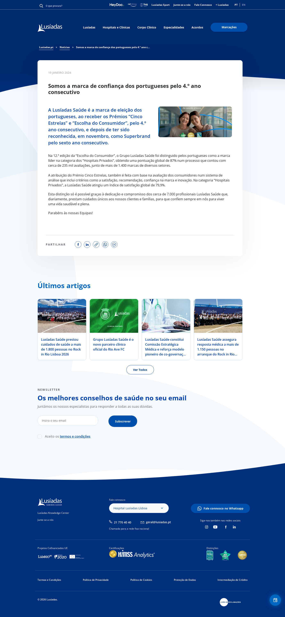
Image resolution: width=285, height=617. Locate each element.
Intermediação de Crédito (232, 578)
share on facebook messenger (114, 244)
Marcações (229, 27)
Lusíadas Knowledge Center (53, 511)
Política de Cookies (141, 578)
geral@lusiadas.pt (158, 521)
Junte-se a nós (181, 5)
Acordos (197, 27)
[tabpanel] (62, 329)
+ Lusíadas (222, 5)
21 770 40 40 (122, 521)
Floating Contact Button (274, 601)
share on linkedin (87, 244)
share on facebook (78, 244)
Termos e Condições (49, 578)
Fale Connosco (203, 5)
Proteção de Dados (185, 578)
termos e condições (75, 435)
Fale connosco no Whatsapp (223, 507)
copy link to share (96, 244)
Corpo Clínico (146, 27)
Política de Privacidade (96, 578)
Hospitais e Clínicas (116, 27)
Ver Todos (140, 370)
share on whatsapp (105, 244)
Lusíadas (89, 27)
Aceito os (67, 435)
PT (236, 5)
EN (243, 5)
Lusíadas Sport (161, 5)
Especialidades (174, 27)
